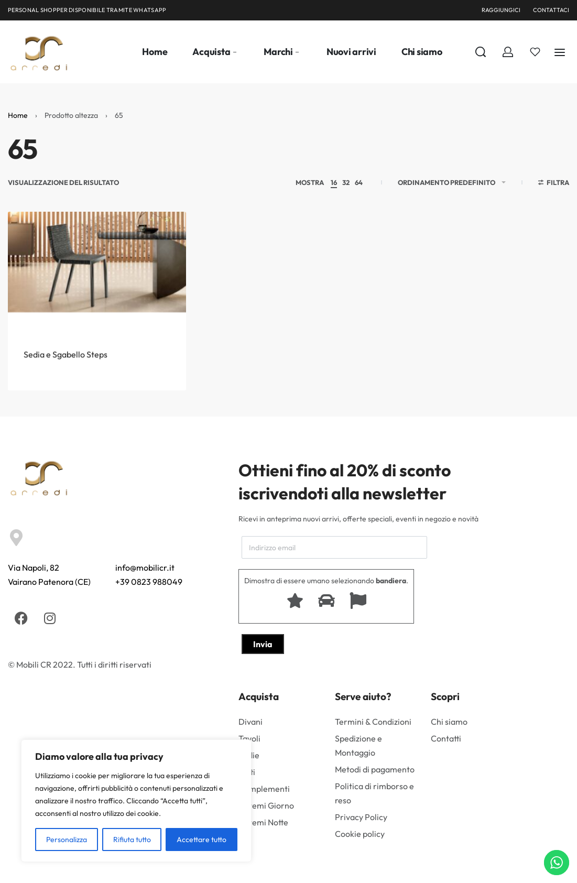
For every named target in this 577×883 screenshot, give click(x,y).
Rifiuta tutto (132, 839)
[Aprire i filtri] (554, 184)
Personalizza (66, 839)
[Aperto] (535, 52)
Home (18, 115)
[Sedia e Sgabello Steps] (97, 281)
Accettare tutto (201, 839)
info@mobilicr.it (145, 567)
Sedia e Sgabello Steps (65, 372)
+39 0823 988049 (148, 581)
